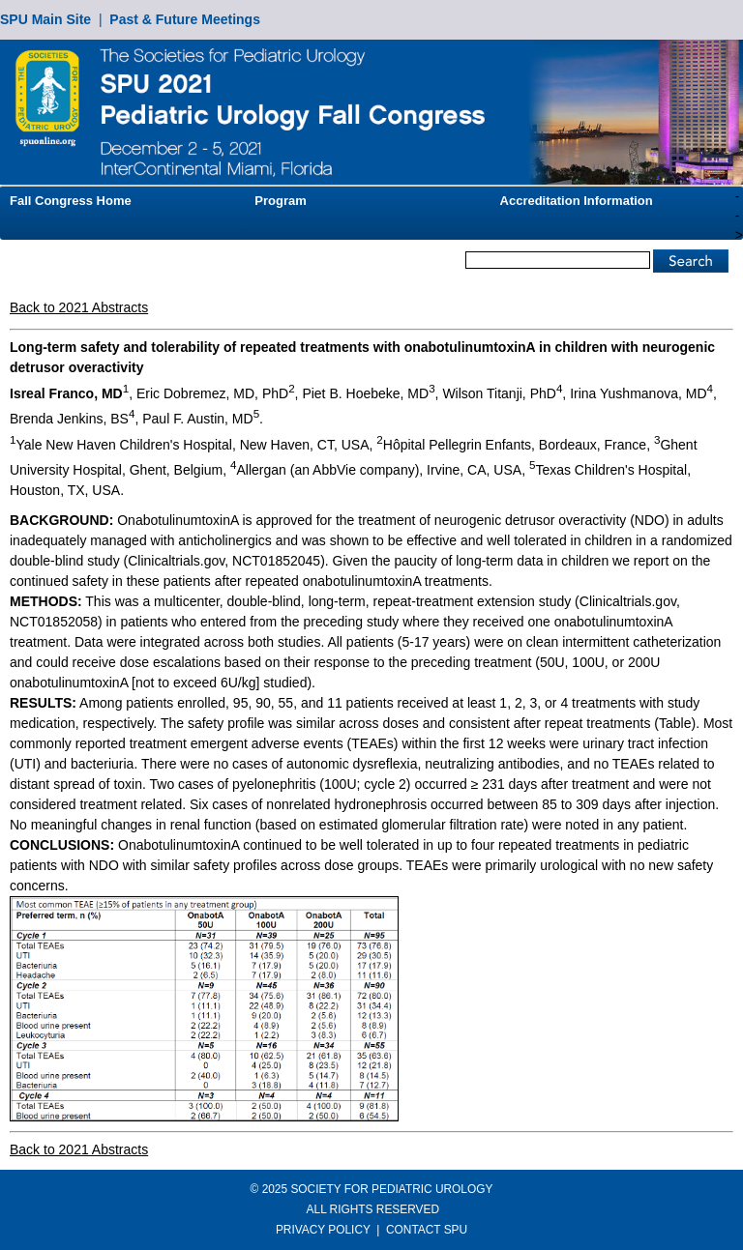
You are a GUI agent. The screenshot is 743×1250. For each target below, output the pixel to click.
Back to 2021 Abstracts (79, 307)
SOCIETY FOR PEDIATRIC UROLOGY (391, 1189)
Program (280, 200)
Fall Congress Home (71, 200)
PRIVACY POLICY (323, 1229)
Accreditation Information (576, 200)
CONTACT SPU (426, 1229)
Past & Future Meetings (184, 19)
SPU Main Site (45, 19)
